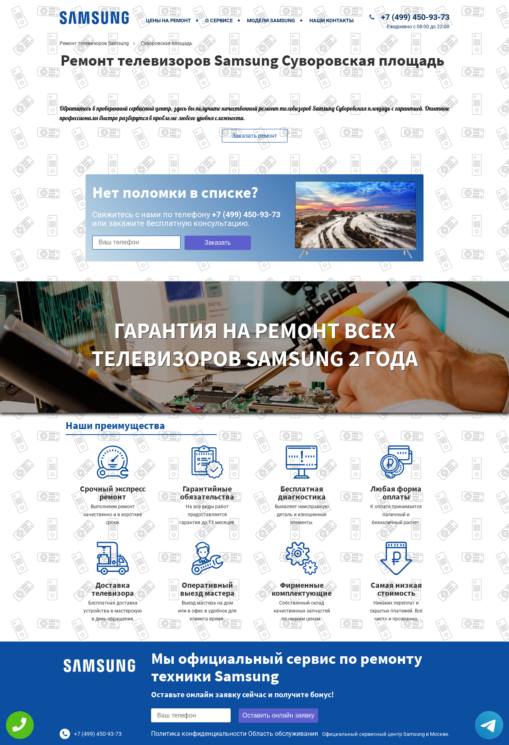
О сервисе (219, 20)
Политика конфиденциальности (199, 733)
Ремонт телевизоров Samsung (94, 43)
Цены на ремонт (168, 20)
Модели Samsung (271, 20)
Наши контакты (331, 20)
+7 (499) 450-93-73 (415, 17)
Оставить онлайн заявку (279, 715)
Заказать (217, 242)
